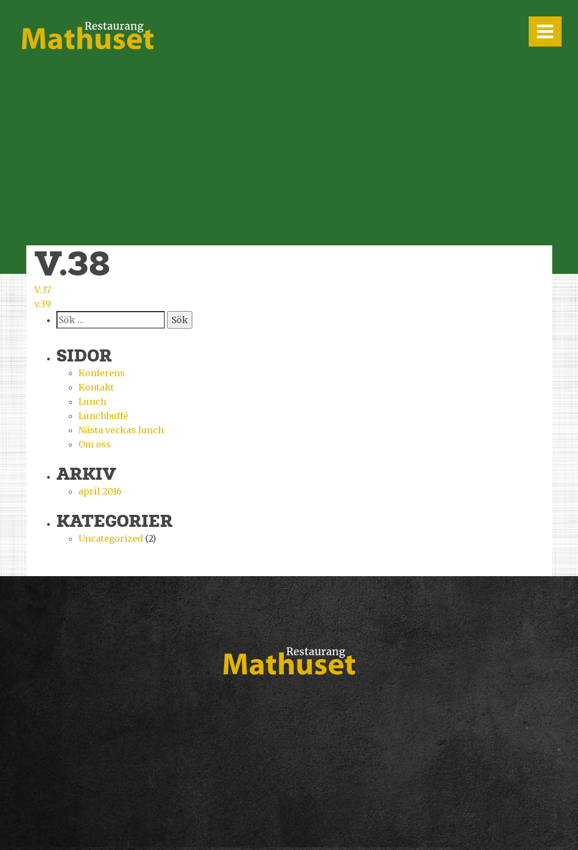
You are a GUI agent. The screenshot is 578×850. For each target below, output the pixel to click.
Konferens (101, 372)
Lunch (92, 401)
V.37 (43, 289)
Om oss (94, 444)
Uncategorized (110, 538)
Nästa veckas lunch (121, 429)
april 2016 (100, 491)
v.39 (43, 303)
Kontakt (96, 387)
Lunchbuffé (103, 415)
